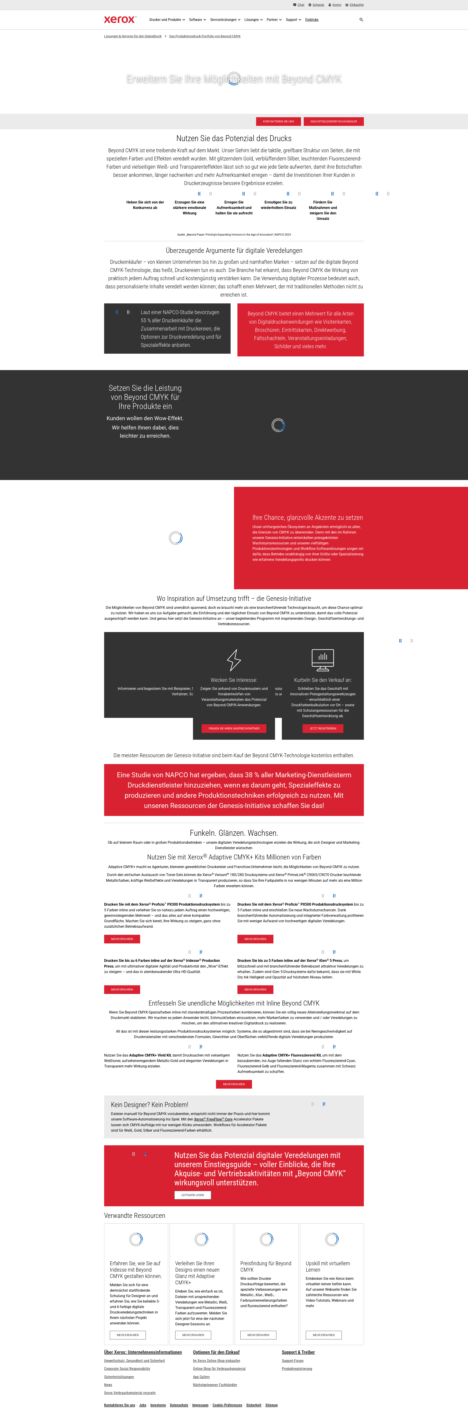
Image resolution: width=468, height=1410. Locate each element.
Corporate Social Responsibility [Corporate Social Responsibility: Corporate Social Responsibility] (127, 1369)
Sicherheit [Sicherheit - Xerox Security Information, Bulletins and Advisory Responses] (253, 1405)
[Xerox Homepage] (120, 20)
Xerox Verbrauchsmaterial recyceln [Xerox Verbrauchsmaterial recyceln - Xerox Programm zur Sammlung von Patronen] (130, 1393)
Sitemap (271, 1405)
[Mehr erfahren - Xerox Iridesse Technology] (122, 989)
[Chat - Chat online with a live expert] (298, 4)
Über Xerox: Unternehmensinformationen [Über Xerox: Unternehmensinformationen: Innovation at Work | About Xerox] (143, 1352)
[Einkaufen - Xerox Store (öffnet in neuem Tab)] (354, 4)
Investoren (158, 1405)
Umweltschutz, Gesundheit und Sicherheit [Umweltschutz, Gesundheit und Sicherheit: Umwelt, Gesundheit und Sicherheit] (134, 1361)
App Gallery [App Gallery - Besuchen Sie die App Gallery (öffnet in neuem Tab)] (201, 1377)
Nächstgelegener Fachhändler (215, 1385)
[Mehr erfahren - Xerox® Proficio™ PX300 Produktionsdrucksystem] (122, 939)
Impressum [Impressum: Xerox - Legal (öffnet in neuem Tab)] (200, 1405)
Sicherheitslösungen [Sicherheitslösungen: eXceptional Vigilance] (119, 1377)
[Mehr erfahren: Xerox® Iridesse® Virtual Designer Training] (136, 1284)
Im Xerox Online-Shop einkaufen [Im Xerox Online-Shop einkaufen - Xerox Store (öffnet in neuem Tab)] (216, 1361)
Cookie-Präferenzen (227, 1405)
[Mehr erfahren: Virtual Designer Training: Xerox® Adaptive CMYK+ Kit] (201, 1284)
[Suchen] (361, 20)
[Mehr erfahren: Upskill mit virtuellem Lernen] (332, 1284)
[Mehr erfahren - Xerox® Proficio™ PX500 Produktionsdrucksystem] (255, 939)
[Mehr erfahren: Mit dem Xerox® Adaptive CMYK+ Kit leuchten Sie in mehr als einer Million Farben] (234, 1084)
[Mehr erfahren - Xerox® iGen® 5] (255, 989)
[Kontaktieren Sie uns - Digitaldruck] (278, 121)
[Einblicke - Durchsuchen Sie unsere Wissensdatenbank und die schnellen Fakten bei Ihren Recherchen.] (312, 20)
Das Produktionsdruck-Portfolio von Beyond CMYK (205, 36)
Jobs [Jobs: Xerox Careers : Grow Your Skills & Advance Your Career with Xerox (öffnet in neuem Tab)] (142, 1405)
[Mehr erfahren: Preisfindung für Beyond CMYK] (266, 1284)
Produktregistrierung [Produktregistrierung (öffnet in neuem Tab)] (297, 1369)
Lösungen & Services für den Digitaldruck (133, 36)
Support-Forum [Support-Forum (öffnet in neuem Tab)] (292, 1361)
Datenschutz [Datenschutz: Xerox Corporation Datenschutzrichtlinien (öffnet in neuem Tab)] (179, 1405)
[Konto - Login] (334, 4)
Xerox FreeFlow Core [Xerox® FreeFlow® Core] (213, 1119)
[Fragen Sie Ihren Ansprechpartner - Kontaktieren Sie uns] (234, 728)
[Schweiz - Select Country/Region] (316, 4)
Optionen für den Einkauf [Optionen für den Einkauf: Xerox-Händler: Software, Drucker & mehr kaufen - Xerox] (216, 1352)
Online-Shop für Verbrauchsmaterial (219, 1369)
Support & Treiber (298, 1352)
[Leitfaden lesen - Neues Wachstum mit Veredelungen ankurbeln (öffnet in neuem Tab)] (192, 1195)
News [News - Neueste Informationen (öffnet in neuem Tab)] (108, 1385)
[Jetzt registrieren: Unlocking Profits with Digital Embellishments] (323, 728)
